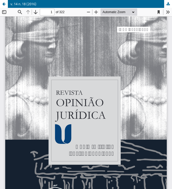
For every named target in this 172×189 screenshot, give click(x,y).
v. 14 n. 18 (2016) (23, 4)
